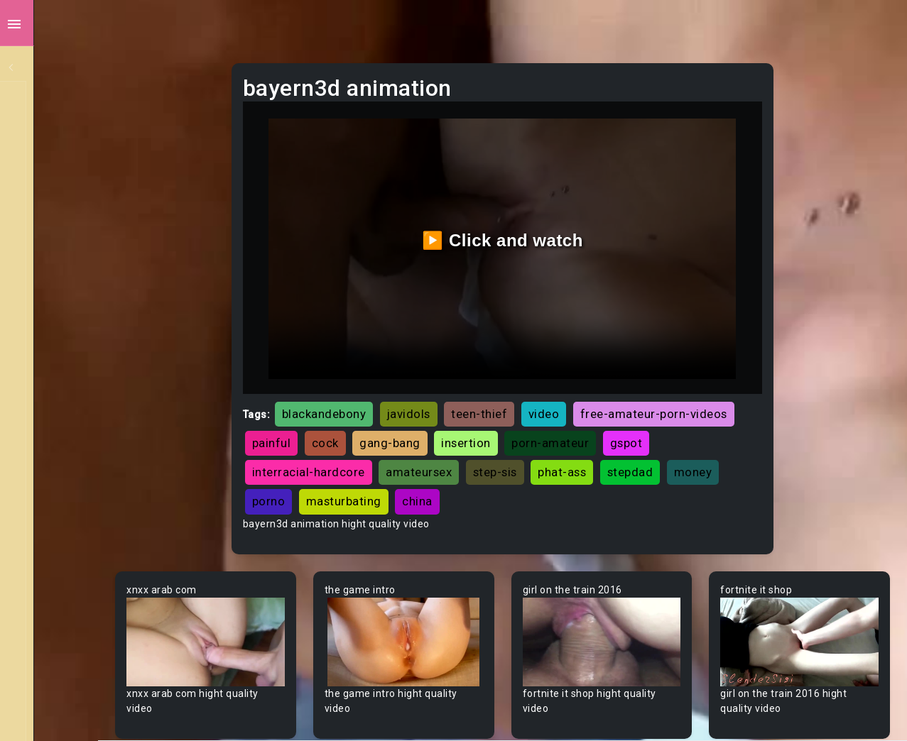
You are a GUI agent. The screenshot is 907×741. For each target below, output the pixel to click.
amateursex (644, 438)
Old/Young (52, 205)
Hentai (42, 313)
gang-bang (631, 409)
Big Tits (44, 663)
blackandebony (397, 380)
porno (537, 467)
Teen (38, 97)
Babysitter (51, 528)
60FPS (41, 394)
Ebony (41, 151)
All (32, 340)
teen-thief (553, 380)
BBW (37, 555)
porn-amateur (364, 438)
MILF (37, 124)
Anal (37, 178)
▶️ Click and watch (545, 223)
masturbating (612, 467)
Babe (39, 501)
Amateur (47, 421)
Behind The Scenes (72, 582)
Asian (40, 474)
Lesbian (45, 232)
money (481, 467)
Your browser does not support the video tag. (281, 602)
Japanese (50, 286)
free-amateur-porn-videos (398, 409)
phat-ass (349, 467)
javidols (482, 380)
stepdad (418, 467)
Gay (35, 367)
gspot (440, 438)
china (685, 467)
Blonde (43, 717)
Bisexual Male (59, 690)
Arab (38, 447)
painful (513, 409)
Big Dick (45, 636)
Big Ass (44, 609)
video (617, 380)
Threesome (54, 259)
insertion (707, 409)
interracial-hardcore (533, 438)
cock (566, 409)
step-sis (720, 438)
